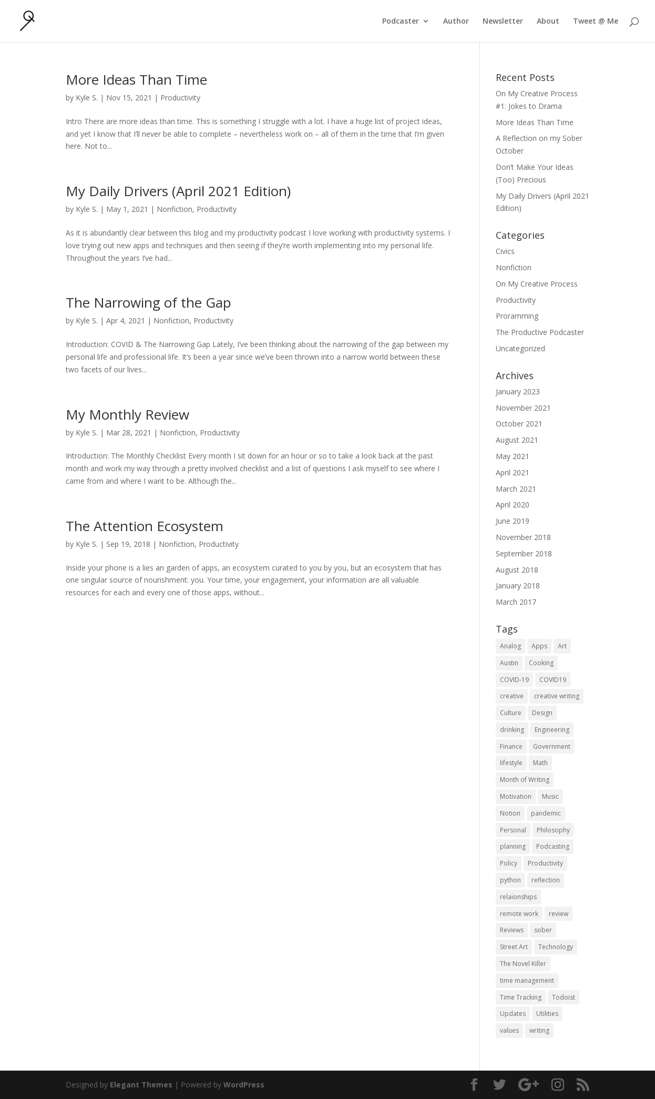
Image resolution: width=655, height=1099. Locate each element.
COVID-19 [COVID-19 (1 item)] (514, 679)
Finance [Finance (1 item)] (511, 746)
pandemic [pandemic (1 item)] (546, 813)
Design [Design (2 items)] (542, 712)
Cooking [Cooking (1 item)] (541, 662)
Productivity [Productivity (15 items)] (545, 863)
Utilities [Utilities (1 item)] (547, 1013)
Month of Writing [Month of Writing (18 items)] (524, 779)
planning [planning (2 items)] (513, 846)
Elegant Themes (141, 1085)
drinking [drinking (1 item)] (512, 729)
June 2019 (512, 521)
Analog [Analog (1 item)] (510, 646)
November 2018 (523, 537)
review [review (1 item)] (558, 913)
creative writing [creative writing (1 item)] (556, 695)
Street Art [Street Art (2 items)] (514, 946)
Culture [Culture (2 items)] (510, 712)
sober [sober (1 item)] (543, 929)
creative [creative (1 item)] (512, 695)
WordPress (243, 1085)
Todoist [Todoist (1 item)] (563, 997)
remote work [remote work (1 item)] (519, 913)
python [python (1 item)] (510, 880)
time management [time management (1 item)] (527, 980)
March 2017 (516, 602)
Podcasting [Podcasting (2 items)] (552, 846)
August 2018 (517, 570)
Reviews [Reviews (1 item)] (512, 929)
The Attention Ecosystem (144, 525)
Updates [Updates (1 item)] (513, 1013)
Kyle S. (87, 98)
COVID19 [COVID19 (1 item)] (552, 679)
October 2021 (519, 424)
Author (456, 21)
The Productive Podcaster (540, 332)
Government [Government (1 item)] (551, 746)
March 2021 (516, 489)
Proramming (517, 316)
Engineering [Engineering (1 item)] (552, 729)
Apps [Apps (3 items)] (539, 646)
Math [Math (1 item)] (540, 762)
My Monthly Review (127, 414)
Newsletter (503, 21)
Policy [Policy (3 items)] (508, 863)
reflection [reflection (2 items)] (545, 880)
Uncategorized (520, 348)
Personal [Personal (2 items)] (513, 830)
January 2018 (518, 586)
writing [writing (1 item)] (539, 1030)
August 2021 (517, 440)
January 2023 (518, 391)
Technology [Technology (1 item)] (555, 946)
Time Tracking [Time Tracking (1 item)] (520, 997)
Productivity (180, 98)
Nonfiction (174, 209)
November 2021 (523, 408)
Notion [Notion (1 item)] (510, 813)
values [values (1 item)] (509, 1030)
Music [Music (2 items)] (550, 796)
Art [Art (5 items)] (562, 646)
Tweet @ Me (595, 21)
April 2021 (512, 472)
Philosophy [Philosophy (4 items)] (553, 830)
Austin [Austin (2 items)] (509, 662)
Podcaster (400, 21)
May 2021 (512, 456)
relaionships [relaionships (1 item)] (518, 896)
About (548, 21)
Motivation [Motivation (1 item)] (515, 796)
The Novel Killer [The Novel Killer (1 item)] (523, 963)
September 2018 (524, 553)
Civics (505, 251)
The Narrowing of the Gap (148, 302)
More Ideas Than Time (136, 79)
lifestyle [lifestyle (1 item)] (511, 762)
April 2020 (512, 505)
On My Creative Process (537, 284)
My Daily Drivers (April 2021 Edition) (178, 190)
